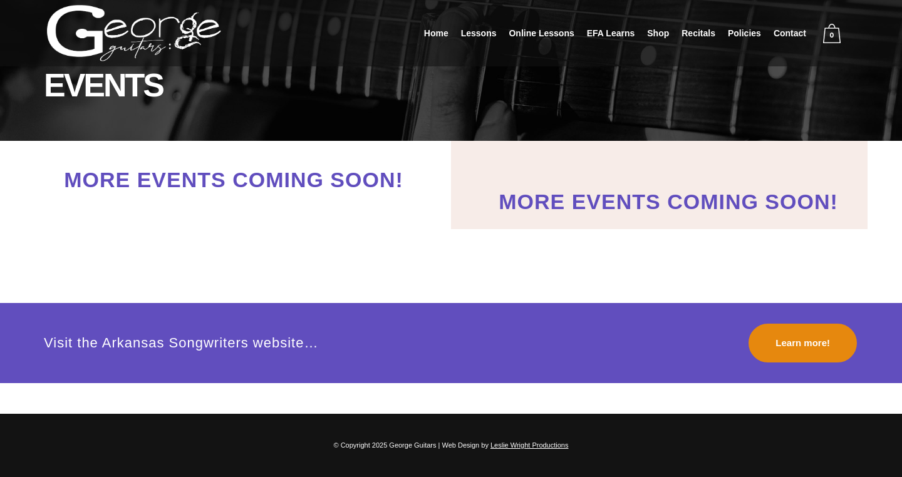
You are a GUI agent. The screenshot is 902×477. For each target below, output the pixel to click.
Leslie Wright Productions (529, 445)
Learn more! (802, 342)
